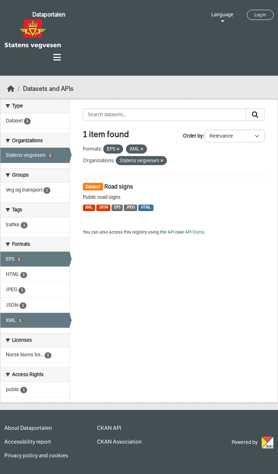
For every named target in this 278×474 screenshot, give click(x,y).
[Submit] (255, 114)
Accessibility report (27, 442)
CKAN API (109, 428)
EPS (117, 207)
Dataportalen (48, 14)
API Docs (194, 232)
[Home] (10, 89)
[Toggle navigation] (57, 57)
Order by (193, 136)
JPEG (130, 207)
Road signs (118, 186)
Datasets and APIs (48, 89)
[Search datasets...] (165, 114)
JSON (103, 207)
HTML (146, 207)
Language (222, 15)
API (171, 232)
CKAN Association (119, 442)
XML (89, 207)
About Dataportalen (28, 428)
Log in (260, 14)
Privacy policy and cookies (36, 455)
